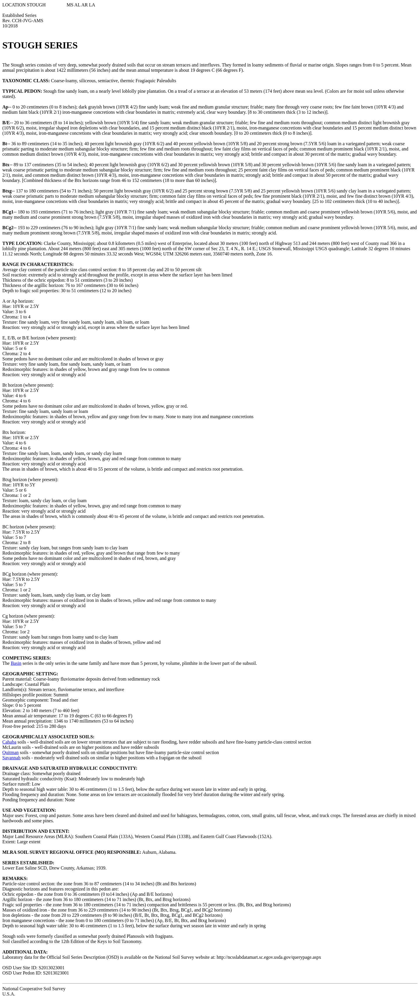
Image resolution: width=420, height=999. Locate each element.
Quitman (10, 752)
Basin (16, 663)
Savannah (11, 757)
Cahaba (9, 741)
